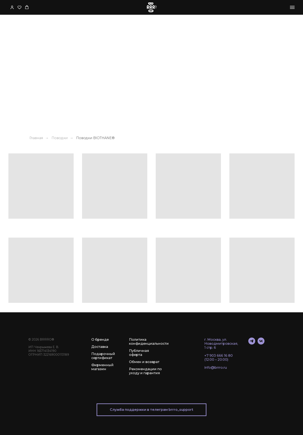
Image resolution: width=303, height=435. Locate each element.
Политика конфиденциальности (149, 342)
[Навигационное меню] (292, 7)
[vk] (261, 343)
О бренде (100, 340)
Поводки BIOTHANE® (95, 138)
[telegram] (251, 343)
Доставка (99, 347)
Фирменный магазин (102, 367)
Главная (36, 138)
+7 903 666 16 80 (218, 356)
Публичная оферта (139, 353)
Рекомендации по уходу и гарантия (145, 371)
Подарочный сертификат (103, 356)
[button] (12, 7)
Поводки (60, 138)
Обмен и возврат (144, 362)
